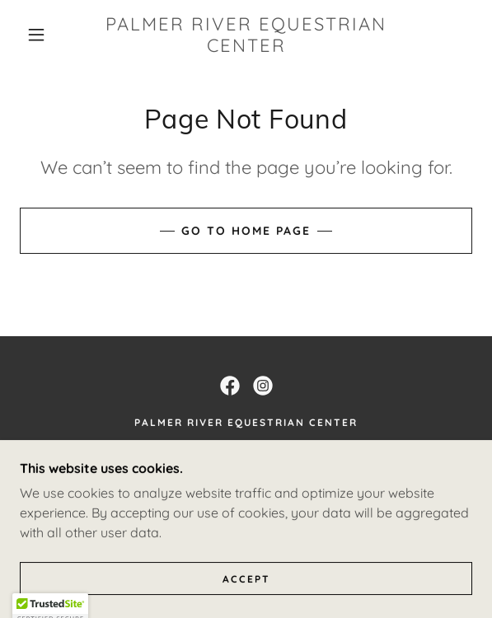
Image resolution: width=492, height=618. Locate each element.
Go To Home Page (246, 230)
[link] (246, 35)
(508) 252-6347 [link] (246, 478)
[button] (42, 34)
